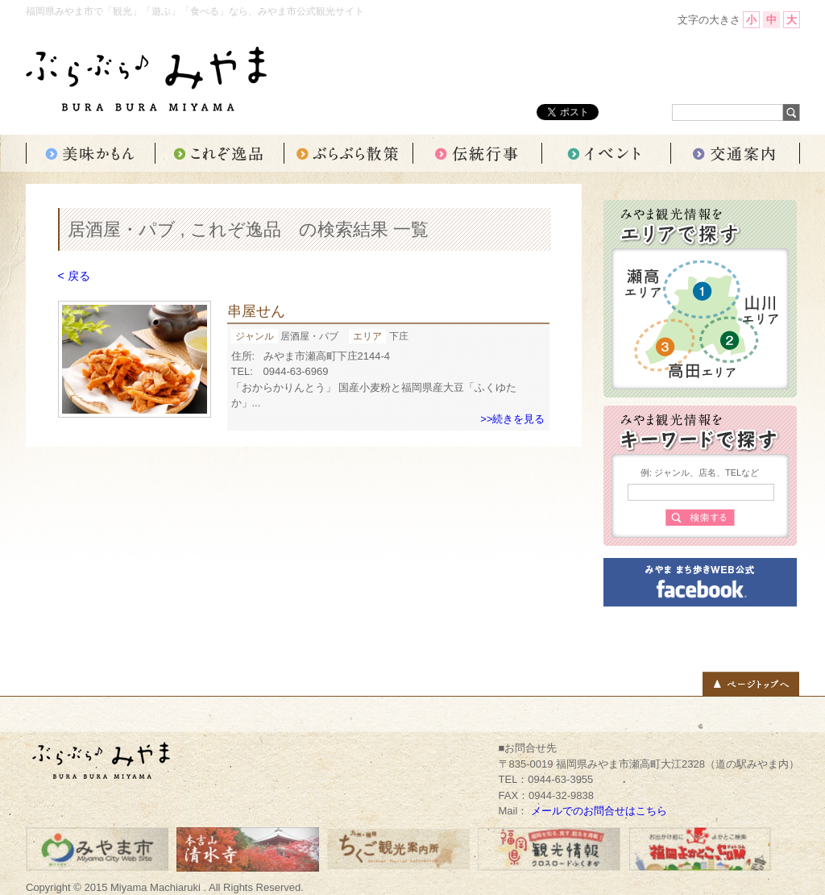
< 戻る (74, 275)
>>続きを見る (512, 419)
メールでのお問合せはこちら (599, 811)
